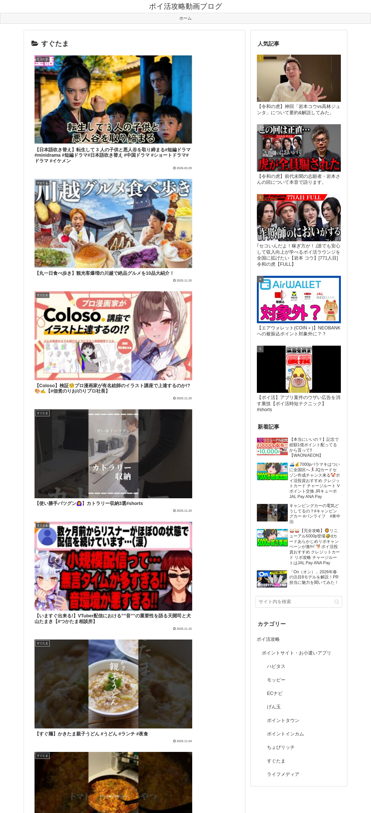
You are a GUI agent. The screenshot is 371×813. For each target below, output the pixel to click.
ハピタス (276, 666)
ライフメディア (283, 774)
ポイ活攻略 (268, 639)
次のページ (134, 513)
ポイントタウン (283, 720)
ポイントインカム (285, 733)
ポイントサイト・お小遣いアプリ (296, 653)
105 (155, 533)
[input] (299, 602)
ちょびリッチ (281, 747)
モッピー (276, 680)
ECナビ (275, 693)
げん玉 (274, 706)
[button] (336, 602)
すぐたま (276, 761)
